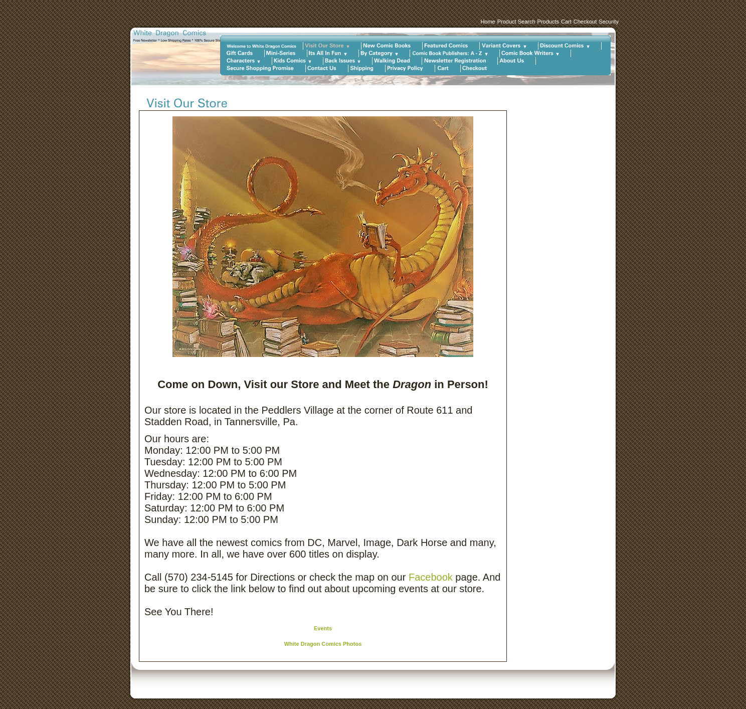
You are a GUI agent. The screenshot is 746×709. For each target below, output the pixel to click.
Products (548, 22)
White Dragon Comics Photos (323, 644)
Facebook (431, 577)
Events (323, 628)
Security (609, 22)
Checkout (585, 22)
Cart (566, 22)
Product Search (516, 22)
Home (487, 22)
